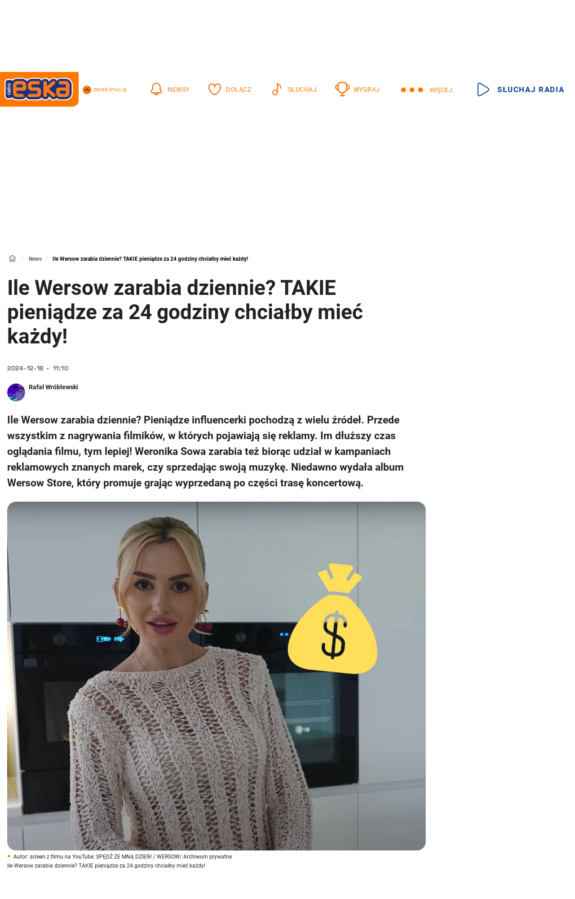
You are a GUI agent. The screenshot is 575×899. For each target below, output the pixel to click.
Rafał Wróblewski (53, 387)
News (35, 259)
